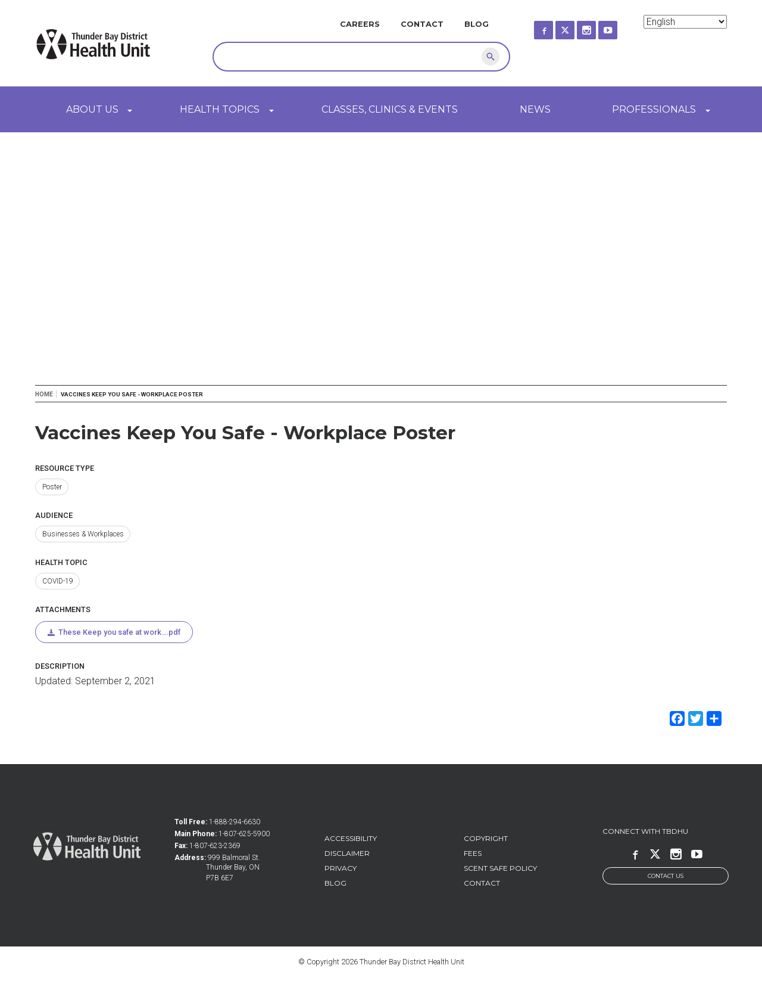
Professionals (654, 109)
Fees (473, 853)
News (535, 109)
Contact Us (665, 876)
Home (44, 394)
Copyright (486, 838)
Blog (476, 24)
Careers (360, 24)
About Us (92, 109)
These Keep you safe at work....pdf (119, 632)
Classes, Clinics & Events (389, 109)
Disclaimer (347, 853)
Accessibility (350, 838)
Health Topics (220, 109)
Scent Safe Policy (500, 868)
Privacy (340, 868)
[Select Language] (685, 22)
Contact (422, 24)
